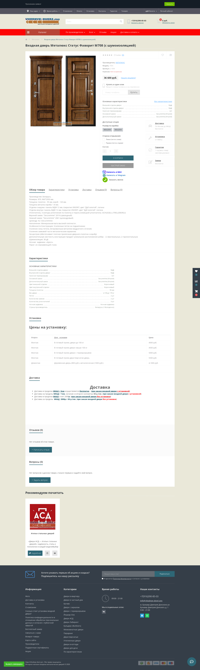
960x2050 (118, 130)
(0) (123, 55)
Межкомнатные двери (73, 629)
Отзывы (103, 32)
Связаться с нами (33, 633)
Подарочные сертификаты (37, 647)
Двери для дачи (71, 648)
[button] (196, 293)
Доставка (157, 123)
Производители (32, 644)
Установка (90, 11)
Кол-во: (106, 147)
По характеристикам (73, 651)
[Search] (121, 21)
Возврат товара (32, 636)
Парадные (68, 633)
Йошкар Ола (69, 615)
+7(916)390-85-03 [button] (149, 596)
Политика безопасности (122, 579)
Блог (92, 32)
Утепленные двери (72, 640)
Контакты (102, 11)
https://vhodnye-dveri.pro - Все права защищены (43, 662)
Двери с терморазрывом (74, 611)
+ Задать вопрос (40, 480)
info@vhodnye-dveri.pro (151, 601)
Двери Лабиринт (71, 622)
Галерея (125, 11)
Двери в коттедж (71, 644)
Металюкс (36, 39)
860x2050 (107, 130)
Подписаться (165, 574)
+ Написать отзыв (40, 449)
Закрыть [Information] (169, 4)
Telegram (142, 615)
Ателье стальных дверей (42, 533)
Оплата (79, 11)
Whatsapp (147, 615)
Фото (27, 596)
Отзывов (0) (101, 189)
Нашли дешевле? (128, 78)
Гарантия (113, 11)
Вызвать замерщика (14, 664)
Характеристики (57, 189)
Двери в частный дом (73, 600)
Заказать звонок (137, 23)
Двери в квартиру (71, 596)
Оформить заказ (168, 23)
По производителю (75, 32)
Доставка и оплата (129, 32)
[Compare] (171, 55)
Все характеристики (163, 101)
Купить (133, 92)
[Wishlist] (163, 55)
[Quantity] (110, 151)
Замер (155, 160)
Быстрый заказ (118, 165)
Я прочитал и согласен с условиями (126, 579)
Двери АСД (68, 618)
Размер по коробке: (111, 126)
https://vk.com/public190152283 (104, 612)
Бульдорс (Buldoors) (72, 626)
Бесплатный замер (33, 629)
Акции (113, 32)
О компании (67, 11)
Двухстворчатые (71, 637)
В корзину (118, 158)
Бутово (67, 603)
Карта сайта (30, 640)
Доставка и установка (34, 600)
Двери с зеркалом (71, 607)
